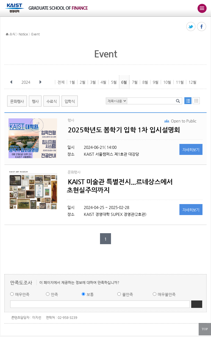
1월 (72, 82)
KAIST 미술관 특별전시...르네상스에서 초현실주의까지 (120, 186)
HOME (7, 34)
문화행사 (17, 101)
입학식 (70, 101)
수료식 (51, 101)
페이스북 (202, 27)
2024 (26, 82)
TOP (205, 329)
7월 (135, 82)
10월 (167, 82)
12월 (192, 82)
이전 (11, 82)
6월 (124, 82)
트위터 (191, 27)
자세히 (190, 149)
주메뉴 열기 (201, 8)
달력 (196, 100)
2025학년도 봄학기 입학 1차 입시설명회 (124, 130)
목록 (187, 100)
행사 (35, 101)
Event (35, 34)
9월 (156, 82)
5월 (114, 82)
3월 (93, 82)
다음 (40, 82)
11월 (180, 82)
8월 (145, 82)
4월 (103, 82)
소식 (12, 34)
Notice (23, 34)
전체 (61, 82)
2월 (82, 82)
